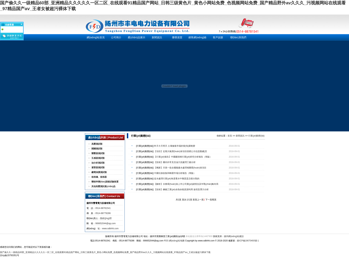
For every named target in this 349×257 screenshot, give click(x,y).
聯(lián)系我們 (238, 37)
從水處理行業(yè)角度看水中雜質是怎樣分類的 (176, 178)
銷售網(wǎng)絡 (197, 37)
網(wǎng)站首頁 (96, 37)
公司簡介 (116, 37)
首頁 (230, 135)
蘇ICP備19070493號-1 (248, 240)
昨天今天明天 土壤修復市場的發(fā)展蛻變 (174, 146)
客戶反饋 (218, 37)
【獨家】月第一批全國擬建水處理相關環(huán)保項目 (180, 167)
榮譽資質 (177, 37)
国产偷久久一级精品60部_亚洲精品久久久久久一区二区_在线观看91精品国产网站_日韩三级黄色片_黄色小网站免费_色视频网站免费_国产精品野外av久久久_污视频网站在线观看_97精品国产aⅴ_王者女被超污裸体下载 (105, 252)
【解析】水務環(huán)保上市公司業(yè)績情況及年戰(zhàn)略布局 (186, 184)
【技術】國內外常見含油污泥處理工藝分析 (175, 162)
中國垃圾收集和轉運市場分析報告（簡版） (175, 173)
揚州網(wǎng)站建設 (234, 236)
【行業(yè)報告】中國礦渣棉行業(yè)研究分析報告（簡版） (183, 157)
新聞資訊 (157, 37)
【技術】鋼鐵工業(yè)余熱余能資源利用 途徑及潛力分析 (181, 189)
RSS (166, 240)
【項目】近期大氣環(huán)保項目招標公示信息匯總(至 (180, 151)
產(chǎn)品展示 (136, 37)
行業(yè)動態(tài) (256, 135)
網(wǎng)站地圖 (176, 240)
